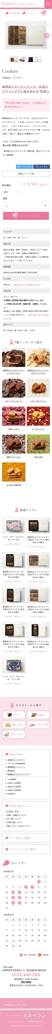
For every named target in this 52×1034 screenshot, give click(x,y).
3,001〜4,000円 (14, 787)
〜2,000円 (11, 779)
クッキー (18, 78)
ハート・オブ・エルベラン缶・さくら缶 (13, 538)
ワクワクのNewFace (16, 764)
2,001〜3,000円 (14, 783)
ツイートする (24, 167)
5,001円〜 (11, 794)
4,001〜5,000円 (14, 790)
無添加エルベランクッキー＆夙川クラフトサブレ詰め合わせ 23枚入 (38, 540)
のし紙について (14, 819)
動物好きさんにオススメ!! (18, 774)
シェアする (41, 167)
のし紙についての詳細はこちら (27, 285)
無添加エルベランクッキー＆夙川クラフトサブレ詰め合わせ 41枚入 (13, 574)
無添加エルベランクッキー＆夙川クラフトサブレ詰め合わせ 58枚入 (38, 609)
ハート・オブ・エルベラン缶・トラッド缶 (14, 677)
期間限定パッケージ (16, 767)
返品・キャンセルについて (18, 826)
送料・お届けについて (16, 815)
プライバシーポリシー (13, 1002)
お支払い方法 (13, 812)
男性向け (11, 771)
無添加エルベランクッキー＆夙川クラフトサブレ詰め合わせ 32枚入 (13, 609)
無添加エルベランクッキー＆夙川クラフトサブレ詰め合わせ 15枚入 (38, 644)
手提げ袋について (14, 822)
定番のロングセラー (16, 760)
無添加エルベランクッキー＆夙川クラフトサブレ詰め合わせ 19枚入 (13, 644)
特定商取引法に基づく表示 (15, 1005)
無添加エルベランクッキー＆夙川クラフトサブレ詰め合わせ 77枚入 (38, 574)
